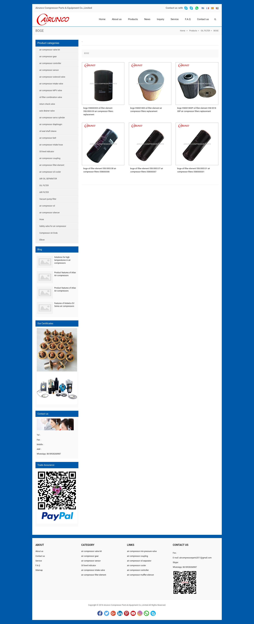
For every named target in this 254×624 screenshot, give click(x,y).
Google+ (113, 613)
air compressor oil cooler (50, 172)
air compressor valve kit (49, 50)
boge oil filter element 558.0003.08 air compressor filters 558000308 (99, 170)
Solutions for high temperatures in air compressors (62, 260)
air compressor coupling (49, 158)
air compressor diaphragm (50, 124)
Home (102, 19)
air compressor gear (48, 56)
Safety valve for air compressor (52, 226)
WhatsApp (146, 613)
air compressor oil (47, 206)
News (147, 19)
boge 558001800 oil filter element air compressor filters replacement (146, 109)
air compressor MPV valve (50, 90)
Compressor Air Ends (48, 233)
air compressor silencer (49, 213)
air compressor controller (50, 63)
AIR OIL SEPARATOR (48, 179)
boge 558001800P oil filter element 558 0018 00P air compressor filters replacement (196, 109)
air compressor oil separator (139, 561)
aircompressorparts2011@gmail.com (195, 558)
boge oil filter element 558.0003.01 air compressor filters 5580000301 (193, 170)
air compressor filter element (51, 165)
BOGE (39, 31)
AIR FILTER (44, 192)
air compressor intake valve (51, 84)
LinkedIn (119, 613)
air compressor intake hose (51, 145)
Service (175, 19)
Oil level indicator (46, 151)
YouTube (133, 613)
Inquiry (160, 19)
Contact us (172, 7)
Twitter (106, 613)
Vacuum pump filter (47, 199)
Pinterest (126, 613)
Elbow (42, 240)
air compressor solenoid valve (52, 77)
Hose (41, 219)
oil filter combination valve (50, 97)
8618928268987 (54, 454)
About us (117, 19)
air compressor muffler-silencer (140, 575)
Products (133, 19)
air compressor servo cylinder (52, 117)
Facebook (100, 613)
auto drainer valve (47, 111)
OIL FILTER (205, 31)
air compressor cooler (136, 565)
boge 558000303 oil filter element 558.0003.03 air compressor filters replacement (98, 111)
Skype (153, 613)
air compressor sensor (49, 70)
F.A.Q (188, 19)
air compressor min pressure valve (142, 551)
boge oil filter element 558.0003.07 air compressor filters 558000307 (146, 170)
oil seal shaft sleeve (47, 131)
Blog (39, 249)
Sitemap (39, 570)
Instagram (139, 613)
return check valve (47, 104)
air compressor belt (47, 138)
